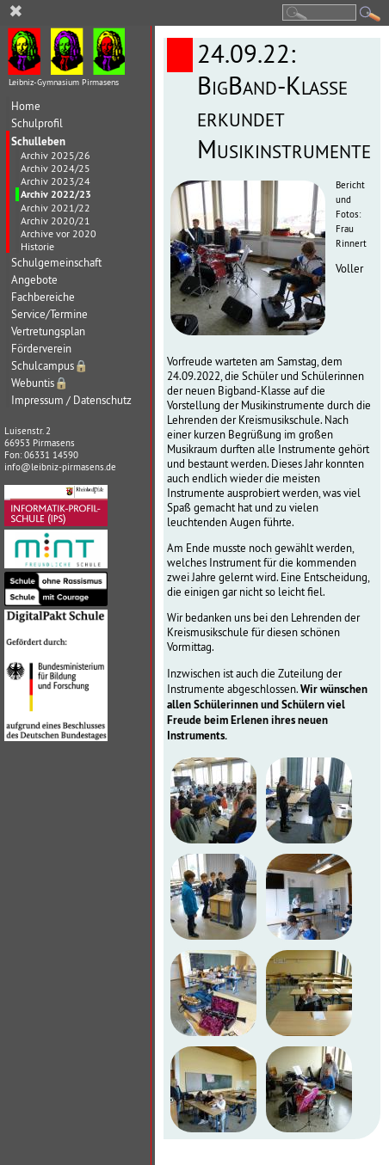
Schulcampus (50, 366)
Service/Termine (49, 314)
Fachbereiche (43, 297)
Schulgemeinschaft (56, 262)
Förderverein (41, 348)
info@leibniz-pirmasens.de (60, 467)
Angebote (34, 280)
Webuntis (40, 383)
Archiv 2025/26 (55, 155)
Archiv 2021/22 (55, 207)
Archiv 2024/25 (55, 168)
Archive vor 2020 (58, 233)
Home (25, 106)
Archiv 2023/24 (55, 181)
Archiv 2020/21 (55, 220)
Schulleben (38, 141)
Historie (37, 246)
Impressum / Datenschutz (71, 400)
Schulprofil (37, 123)
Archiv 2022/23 (56, 194)
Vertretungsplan (48, 331)
